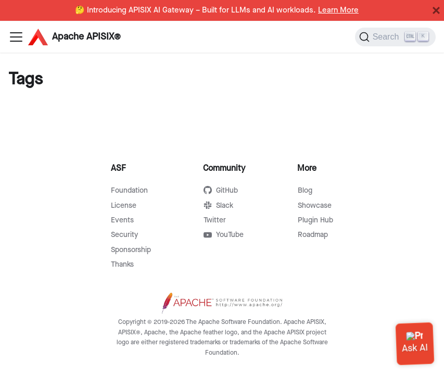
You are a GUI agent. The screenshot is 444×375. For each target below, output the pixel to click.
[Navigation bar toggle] (16, 37)
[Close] (436, 10)
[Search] (395, 37)
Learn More (338, 10)
